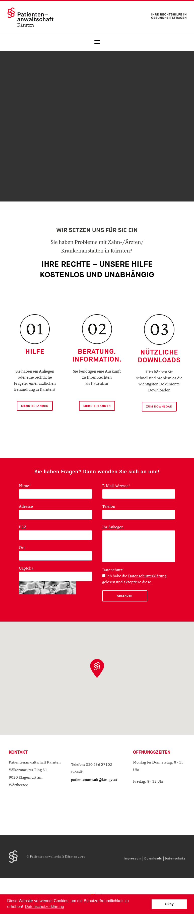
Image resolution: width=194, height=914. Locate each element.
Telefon (108, 507)
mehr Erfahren (34, 406)
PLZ (22, 527)
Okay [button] (169, 904)
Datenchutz (113, 570)
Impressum (132, 858)
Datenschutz (175, 858)
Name (25, 486)
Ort (22, 548)
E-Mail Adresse (116, 486)
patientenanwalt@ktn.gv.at (94, 780)
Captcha (26, 569)
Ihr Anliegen (112, 527)
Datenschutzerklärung (147, 576)
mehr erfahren (97, 406)
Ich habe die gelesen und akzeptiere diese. (134, 579)
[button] (97, 668)
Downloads (153, 858)
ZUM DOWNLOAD (159, 407)
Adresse (26, 507)
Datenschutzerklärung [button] (44, 906)
